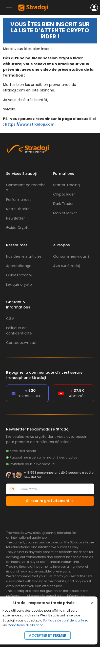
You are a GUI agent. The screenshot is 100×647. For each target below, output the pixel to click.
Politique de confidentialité (63, 620)
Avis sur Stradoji (67, 265)
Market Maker (65, 212)
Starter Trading (66, 184)
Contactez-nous (21, 342)
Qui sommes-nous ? (71, 256)
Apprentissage (18, 265)
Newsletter (15, 218)
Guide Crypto (18, 227)
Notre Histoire (18, 208)
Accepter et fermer (47, 635)
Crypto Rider (64, 194)
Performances (18, 199)
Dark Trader (63, 203)
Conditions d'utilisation (26, 625)
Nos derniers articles (24, 256)
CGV (10, 318)
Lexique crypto (19, 284)
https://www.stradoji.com (29, 124)
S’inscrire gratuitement (50, 500)
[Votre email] (55, 489)
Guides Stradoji (19, 275)
